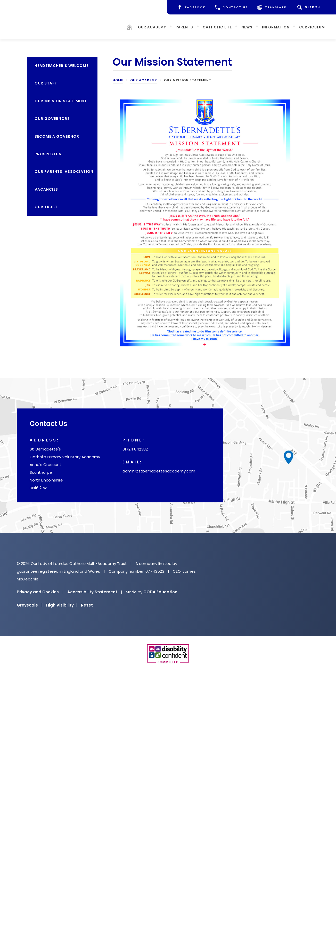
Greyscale (30, 605)
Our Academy (156, 24)
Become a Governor (57, 136)
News (251, 24)
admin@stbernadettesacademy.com (158, 471)
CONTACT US (231, 7)
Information (280, 24)
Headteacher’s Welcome (61, 65)
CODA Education (160, 592)
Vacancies (46, 189)
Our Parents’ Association (64, 171)
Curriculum (316, 24)
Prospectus (48, 154)
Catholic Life (221, 24)
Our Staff (46, 83)
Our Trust (46, 206)
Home (118, 80)
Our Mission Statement (61, 101)
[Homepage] (133, 25)
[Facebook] (191, 7)
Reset (87, 605)
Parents (188, 24)
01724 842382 (135, 449)
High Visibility (61, 605)
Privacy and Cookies (38, 592)
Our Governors (52, 118)
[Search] (309, 7)
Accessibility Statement (92, 592)
